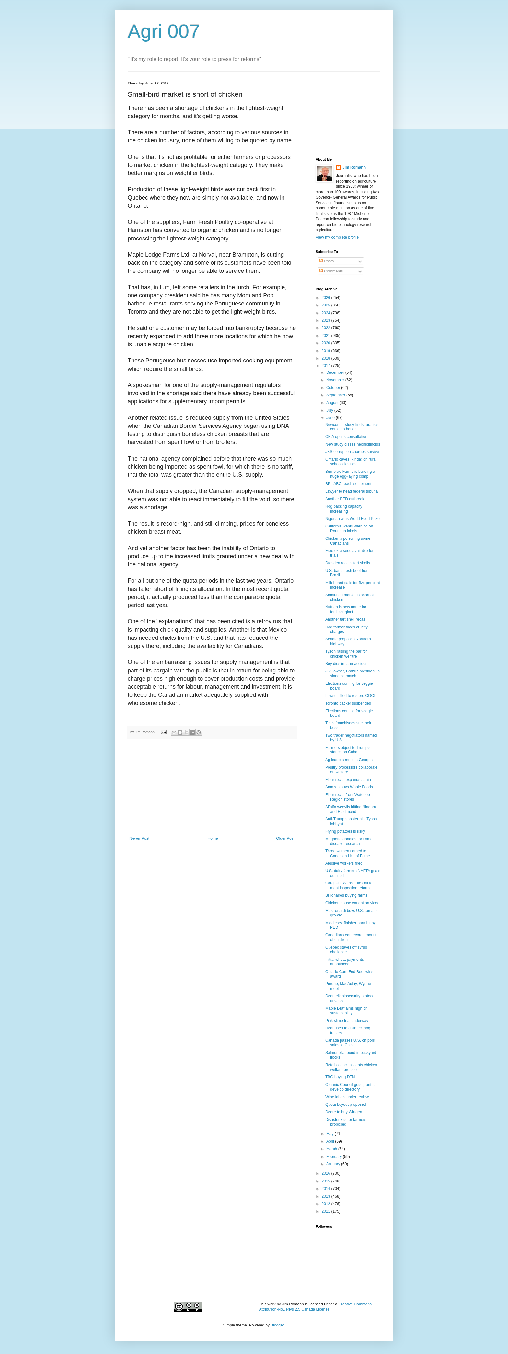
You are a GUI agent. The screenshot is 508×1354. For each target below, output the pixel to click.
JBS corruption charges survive (352, 451)
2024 (326, 313)
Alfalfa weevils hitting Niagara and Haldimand (350, 809)
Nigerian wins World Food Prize (352, 518)
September (336, 395)
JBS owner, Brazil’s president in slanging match (352, 673)
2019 (326, 351)
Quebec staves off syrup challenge (346, 949)
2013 (326, 1196)
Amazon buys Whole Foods (349, 787)
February (334, 1156)
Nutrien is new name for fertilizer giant (345, 609)
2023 (326, 320)
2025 (326, 305)
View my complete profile (337, 237)
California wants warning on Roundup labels (349, 528)
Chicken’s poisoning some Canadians (347, 540)
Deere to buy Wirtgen (343, 1112)
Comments (331, 271)
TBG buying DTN (340, 1077)
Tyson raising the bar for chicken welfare (346, 653)
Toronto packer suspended (348, 703)
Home (213, 838)
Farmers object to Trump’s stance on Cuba (347, 749)
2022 (326, 328)
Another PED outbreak (344, 499)
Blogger (277, 1325)
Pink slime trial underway (346, 1020)
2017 (326, 365)
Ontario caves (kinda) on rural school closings (350, 461)
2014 (326, 1188)
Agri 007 (164, 31)
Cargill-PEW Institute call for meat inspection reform (349, 885)
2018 (326, 358)
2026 (326, 297)
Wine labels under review (347, 1097)
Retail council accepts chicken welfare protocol (351, 1067)
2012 (326, 1204)
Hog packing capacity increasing (343, 508)
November (335, 380)
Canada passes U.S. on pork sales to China (350, 1042)
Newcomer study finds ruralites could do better (351, 426)
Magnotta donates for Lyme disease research (349, 841)
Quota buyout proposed (345, 1104)
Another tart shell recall (345, 619)
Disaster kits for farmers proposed (345, 1121)
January (333, 1164)
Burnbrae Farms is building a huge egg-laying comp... (350, 473)
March (332, 1149)
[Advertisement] (211, 787)
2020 (326, 343)
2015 (326, 1181)
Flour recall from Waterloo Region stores (347, 797)
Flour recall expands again (348, 779)
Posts (326, 261)
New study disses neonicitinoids (352, 444)
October (333, 387)
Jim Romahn (354, 167)
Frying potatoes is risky (345, 831)
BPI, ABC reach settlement (348, 484)
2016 (326, 1173)
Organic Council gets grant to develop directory (350, 1087)
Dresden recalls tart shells (347, 563)
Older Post (285, 838)
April (330, 1141)
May (330, 1133)
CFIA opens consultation (346, 436)
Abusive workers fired (344, 863)
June (331, 418)
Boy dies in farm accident (347, 663)
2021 (326, 335)
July (330, 410)
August (333, 402)
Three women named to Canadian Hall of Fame (347, 853)
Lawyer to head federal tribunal (352, 491)
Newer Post (139, 838)
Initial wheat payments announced (344, 961)
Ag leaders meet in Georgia (349, 760)
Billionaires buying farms (346, 895)
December (335, 372)
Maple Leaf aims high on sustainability (346, 1010)
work (272, 1304)
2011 (326, 1211)
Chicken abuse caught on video (352, 903)
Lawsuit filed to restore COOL (350, 696)
